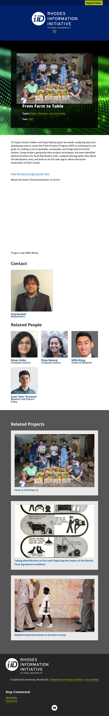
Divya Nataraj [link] (49, 360)
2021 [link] (31, 119)
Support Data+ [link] (94, 2)
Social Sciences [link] (58, 113)
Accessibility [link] (92, 679)
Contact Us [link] (11, 701)
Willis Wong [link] (78, 360)
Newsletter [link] (11, 697)
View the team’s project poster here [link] (30, 174)
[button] (54, 31)
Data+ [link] (34, 113)
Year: (25, 119)
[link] (54, 20)
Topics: (26, 113)
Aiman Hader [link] (18, 360)
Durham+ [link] (43, 113)
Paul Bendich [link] (18, 314)
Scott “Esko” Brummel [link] (24, 396)
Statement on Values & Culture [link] (66, 679)
